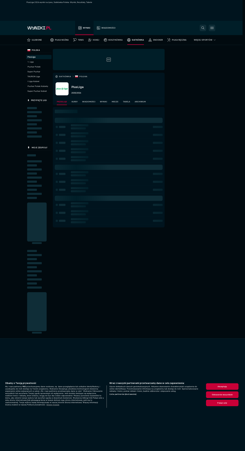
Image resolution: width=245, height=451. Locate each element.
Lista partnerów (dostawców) (122, 394)
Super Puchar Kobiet (37, 91)
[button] (203, 28)
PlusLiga (31, 57)
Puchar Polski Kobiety (37, 86)
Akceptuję (222, 386)
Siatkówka (65, 76)
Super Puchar (33, 71)
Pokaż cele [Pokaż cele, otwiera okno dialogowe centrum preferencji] (222, 403)
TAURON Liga (33, 76)
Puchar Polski (33, 66)
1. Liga (30, 62)
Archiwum (140, 102)
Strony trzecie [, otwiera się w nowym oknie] (52, 405)
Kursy (74, 102)
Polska (83, 76)
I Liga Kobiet (33, 81)
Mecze (115, 102)
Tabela (126, 102)
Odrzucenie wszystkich (222, 395)
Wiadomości (88, 102)
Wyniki (103, 102)
